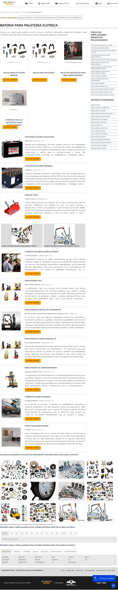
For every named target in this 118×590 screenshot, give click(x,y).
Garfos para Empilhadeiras (100, 139)
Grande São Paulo (56, 504)
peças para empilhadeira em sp (101, 92)
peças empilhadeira (98, 83)
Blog (99, 3)
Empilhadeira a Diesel (98, 111)
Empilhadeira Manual (98, 131)
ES (22, 486)
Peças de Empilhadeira (99, 145)
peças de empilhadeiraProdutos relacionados (99, 36)
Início (29, 3)
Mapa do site (101, 523)
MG (17, 486)
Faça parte (111, 523)
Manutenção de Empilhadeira (101, 142)
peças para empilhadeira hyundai (102, 95)
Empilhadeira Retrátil (98, 137)
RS (42, 486)
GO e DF (63, 486)
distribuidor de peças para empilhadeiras (70, 17)
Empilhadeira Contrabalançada (102, 113)
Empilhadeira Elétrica (99, 122)
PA (75, 486)
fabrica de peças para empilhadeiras (104, 60)
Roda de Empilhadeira (98, 148)
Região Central (6, 504)
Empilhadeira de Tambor (99, 119)
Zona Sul (35, 504)
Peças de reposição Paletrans (102, 45)
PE (47, 486)
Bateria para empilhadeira (100, 48)
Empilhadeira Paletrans (99, 134)
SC (37, 486)
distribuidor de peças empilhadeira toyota (103, 51)
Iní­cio (63, 523)
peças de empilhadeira (99, 76)
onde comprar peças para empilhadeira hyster (100, 72)
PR (32, 486)
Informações (82, 3)
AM (70, 486)
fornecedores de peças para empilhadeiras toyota (101, 68)
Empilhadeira (95, 105)
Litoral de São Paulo (70, 504)
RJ (12, 486)
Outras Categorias (102, 100)
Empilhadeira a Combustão (100, 108)
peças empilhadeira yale (99, 86)
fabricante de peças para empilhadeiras (100, 63)
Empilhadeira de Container (100, 116)
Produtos (62, 3)
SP (27, 486)
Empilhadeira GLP (97, 125)
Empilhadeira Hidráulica (99, 128)
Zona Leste (44, 504)
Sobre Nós (44, 3)
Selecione (5, 486)
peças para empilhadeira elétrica (47, 17)
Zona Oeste (26, 504)
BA (52, 486)
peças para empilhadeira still (27, 17)
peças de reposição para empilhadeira (99, 79)
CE (57, 486)
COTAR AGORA (10, 80)
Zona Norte (17, 504)
